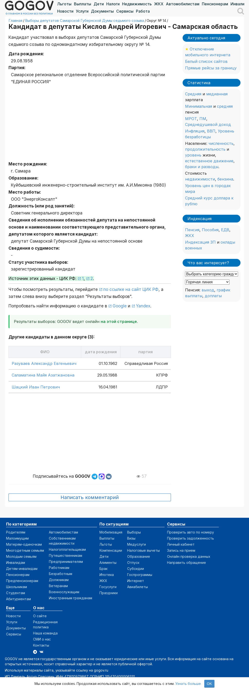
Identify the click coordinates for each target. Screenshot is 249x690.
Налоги (113, 3)
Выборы (134, 532)
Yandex (143, 306)
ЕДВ (225, 229)
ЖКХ (158, 3)
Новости (65, 11)
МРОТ (191, 118)
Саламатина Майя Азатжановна (43, 375)
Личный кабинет (181, 544)
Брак (103, 569)
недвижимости (200, 179)
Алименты (107, 562)
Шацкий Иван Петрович (36, 387)
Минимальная (198, 106)
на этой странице (119, 321)
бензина (225, 179)
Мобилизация (110, 532)
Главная (15, 20)
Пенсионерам (215, 3)
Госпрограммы (139, 575)
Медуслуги (136, 544)
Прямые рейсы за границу (211, 68)
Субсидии (135, 569)
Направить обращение (186, 562)
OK (209, 684)
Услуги (82, 11)
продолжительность (205, 149)
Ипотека (106, 575)
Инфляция (195, 131)
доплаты (213, 295)
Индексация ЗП (200, 242)
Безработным (60, 574)
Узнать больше (188, 684)
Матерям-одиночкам (24, 544)
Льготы (64, 3)
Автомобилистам (182, 3)
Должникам (59, 580)
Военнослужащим (64, 592)
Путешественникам (65, 555)
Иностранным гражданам (70, 598)
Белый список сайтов (206, 61)
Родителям (15, 532)
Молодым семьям (21, 556)
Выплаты (82, 3)
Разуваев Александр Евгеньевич (44, 363)
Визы (131, 538)
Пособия (210, 229)
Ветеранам (58, 586)
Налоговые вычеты (143, 550)
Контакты (41, 645)
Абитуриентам (18, 599)
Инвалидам (15, 562)
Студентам (15, 593)
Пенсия (192, 229)
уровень (193, 155)
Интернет (135, 581)
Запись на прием (181, 550)
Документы (102, 11)
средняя (225, 106)
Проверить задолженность (190, 538)
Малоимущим (17, 538)
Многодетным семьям (25, 550)
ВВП (211, 131)
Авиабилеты (137, 587)
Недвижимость (137, 3)
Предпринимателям (66, 561)
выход (208, 290)
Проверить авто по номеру (190, 532)
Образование (138, 556)
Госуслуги (107, 587)
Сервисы (124, 11)
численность (220, 143)
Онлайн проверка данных (188, 556)
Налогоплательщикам (67, 549)
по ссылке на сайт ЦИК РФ (131, 289)
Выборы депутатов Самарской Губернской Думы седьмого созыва (84, 20)
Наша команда (45, 633)
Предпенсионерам (22, 581)
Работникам (59, 568)
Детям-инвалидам (21, 569)
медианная (217, 93)
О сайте (40, 616)
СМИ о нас (42, 639)
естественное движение (209, 160)
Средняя (193, 93)
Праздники (108, 593)
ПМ (202, 118)
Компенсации (110, 550)
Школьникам (16, 587)
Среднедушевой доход (208, 124)
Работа (143, 11)
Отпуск (133, 562)
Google (120, 306)
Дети (99, 3)
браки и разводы (201, 166)
